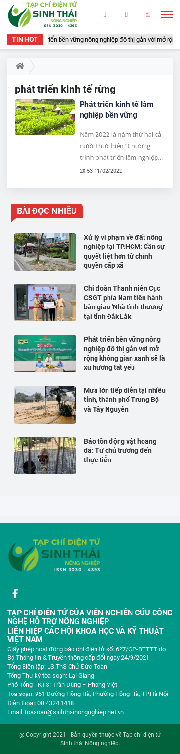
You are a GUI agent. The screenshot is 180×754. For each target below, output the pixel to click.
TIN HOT (25, 39)
